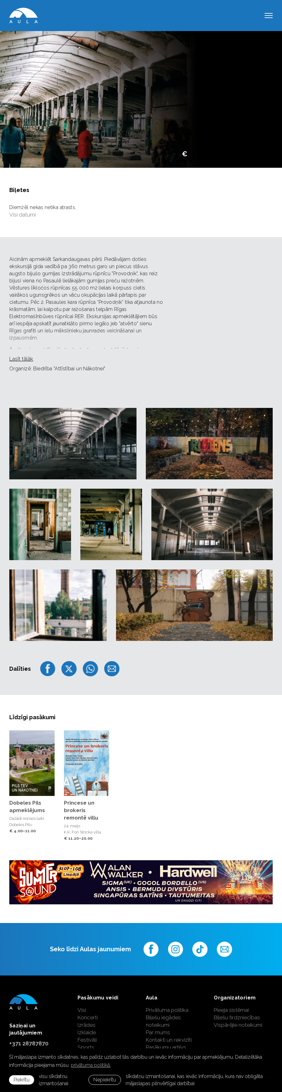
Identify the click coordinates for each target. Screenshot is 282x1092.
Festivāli (87, 1040)
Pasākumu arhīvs (166, 1047)
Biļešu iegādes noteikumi (163, 1021)
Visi (82, 1010)
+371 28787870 (28, 1043)
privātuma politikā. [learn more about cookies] (91, 1065)
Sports (86, 1047)
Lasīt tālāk (21, 359)
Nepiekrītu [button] (104, 1080)
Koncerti (88, 1017)
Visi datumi (22, 215)
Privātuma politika (167, 1010)
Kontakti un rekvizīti (169, 1040)
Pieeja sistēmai (231, 1010)
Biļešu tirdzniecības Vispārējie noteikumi (238, 1021)
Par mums (158, 1032)
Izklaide (87, 1032)
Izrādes (87, 1025)
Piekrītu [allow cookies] (21, 1080)
